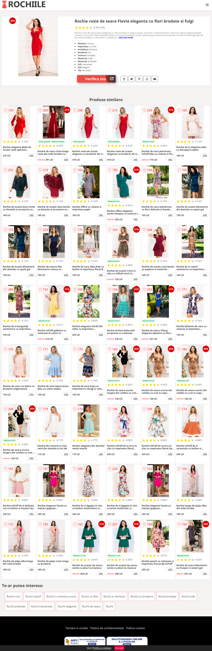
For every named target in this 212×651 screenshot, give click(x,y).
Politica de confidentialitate (107, 628)
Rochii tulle (188, 596)
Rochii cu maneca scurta (61, 596)
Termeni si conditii (76, 628)
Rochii (109, 606)
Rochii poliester (16, 606)
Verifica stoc (100, 79)
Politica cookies (135, 628)
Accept (119, 648)
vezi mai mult (126, 37)
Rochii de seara (91, 606)
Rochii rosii (13, 596)
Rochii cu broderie (142, 596)
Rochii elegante (67, 606)
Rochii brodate (167, 596)
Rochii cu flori (89, 596)
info (31, 155)
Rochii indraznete (41, 606)
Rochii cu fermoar (114, 596)
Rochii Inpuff (33, 596)
